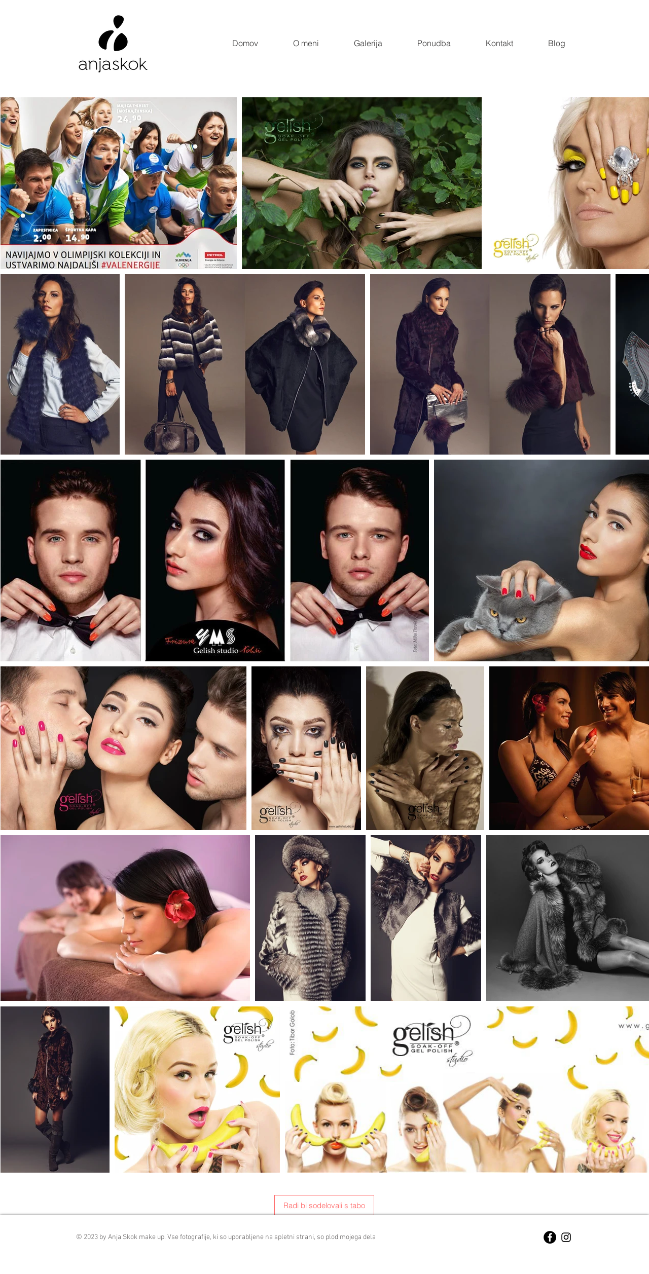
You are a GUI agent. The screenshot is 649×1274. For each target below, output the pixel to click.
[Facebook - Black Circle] (550, 1237)
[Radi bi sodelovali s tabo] (324, 1205)
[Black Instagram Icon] (566, 1237)
